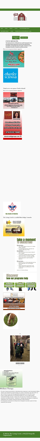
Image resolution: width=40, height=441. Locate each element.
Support (11, 28)
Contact (16, 28)
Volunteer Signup (24, 37)
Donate (12, 31)
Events (6, 28)
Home (2, 28)
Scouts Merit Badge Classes (24, 28)
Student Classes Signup (16, 38)
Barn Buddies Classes (4, 31)
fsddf (2, 9)
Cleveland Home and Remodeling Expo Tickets (23, 31)
